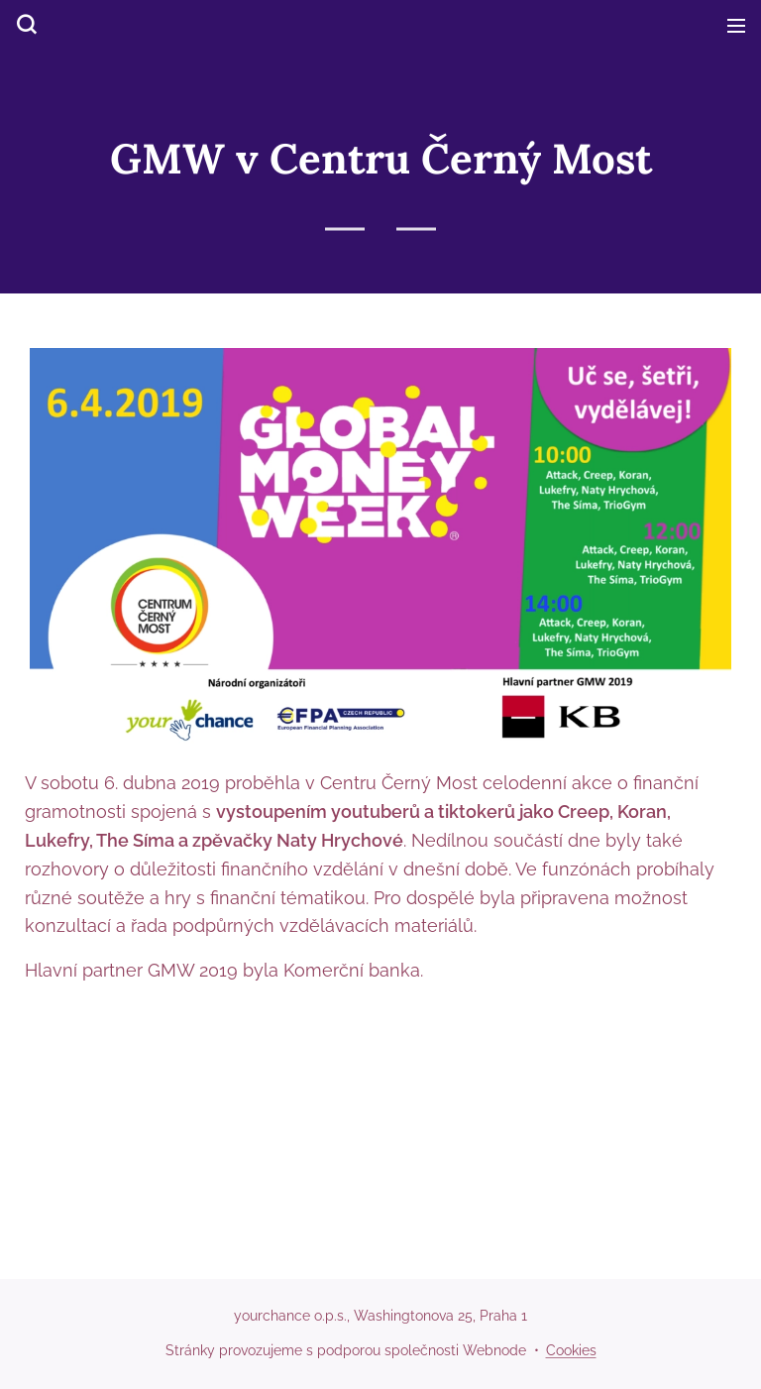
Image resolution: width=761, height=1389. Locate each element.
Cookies (571, 1350)
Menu (736, 26)
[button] (25, 25)
